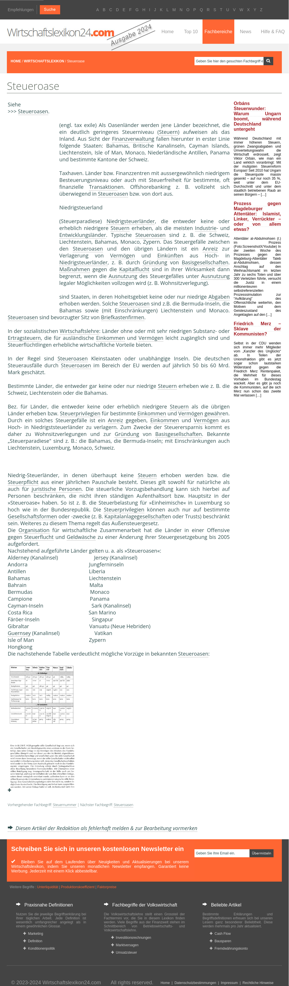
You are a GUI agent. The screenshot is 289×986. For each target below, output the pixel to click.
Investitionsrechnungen (131, 938)
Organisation (34, 530)
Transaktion (103, 186)
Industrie (206, 228)
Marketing (33, 934)
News (245, 31)
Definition (32, 941)
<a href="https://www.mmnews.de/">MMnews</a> (31, 217)
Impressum (229, 983)
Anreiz (210, 248)
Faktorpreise (107, 887)
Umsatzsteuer (124, 953)
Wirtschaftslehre (79, 331)
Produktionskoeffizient (78, 887)
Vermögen (122, 255)
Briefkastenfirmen (122, 317)
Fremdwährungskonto (229, 949)
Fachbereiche (218, 31)
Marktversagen (125, 945)
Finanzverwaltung (133, 138)
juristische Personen (57, 488)
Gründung (155, 262)
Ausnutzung (123, 276)
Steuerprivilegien (80, 413)
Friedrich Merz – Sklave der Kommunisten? (257, 328)
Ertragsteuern (24, 337)
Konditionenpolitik (39, 949)
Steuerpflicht (23, 482)
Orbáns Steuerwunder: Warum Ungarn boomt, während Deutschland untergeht (257, 116)
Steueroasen (33, 111)
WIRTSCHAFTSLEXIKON (44, 61)
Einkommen (110, 337)
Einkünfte (168, 255)
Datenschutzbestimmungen (195, 983)
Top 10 (191, 31)
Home (168, 31)
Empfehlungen (21, 9)
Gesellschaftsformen (32, 516)
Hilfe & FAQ (273, 31)
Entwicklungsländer (82, 234)
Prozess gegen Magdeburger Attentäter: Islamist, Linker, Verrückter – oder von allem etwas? (257, 216)
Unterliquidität (47, 887)
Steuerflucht (39, 536)
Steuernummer (64, 804)
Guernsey (19, 633)
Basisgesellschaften (205, 262)
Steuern (168, 131)
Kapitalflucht (134, 269)
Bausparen (220, 941)
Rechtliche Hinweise (258, 983)
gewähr (213, 413)
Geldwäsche (81, 536)
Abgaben (219, 296)
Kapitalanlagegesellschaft (135, 516)
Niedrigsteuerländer (131, 221)
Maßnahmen (74, 269)
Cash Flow (220, 934)
